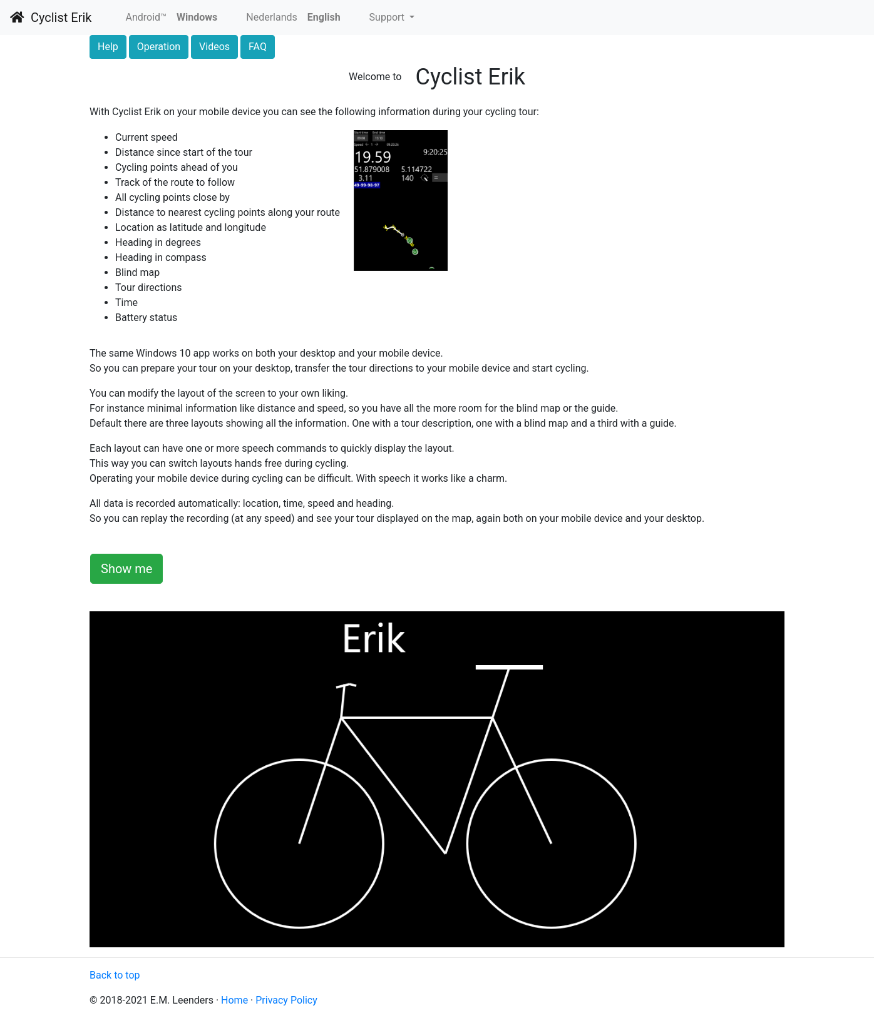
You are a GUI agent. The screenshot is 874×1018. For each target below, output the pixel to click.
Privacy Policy (286, 1000)
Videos (214, 47)
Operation (158, 47)
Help (108, 47)
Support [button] (388, 17)
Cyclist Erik (50, 17)
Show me (126, 568)
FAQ (258, 47)
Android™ (146, 17)
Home (234, 1000)
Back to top (115, 975)
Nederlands (271, 17)
